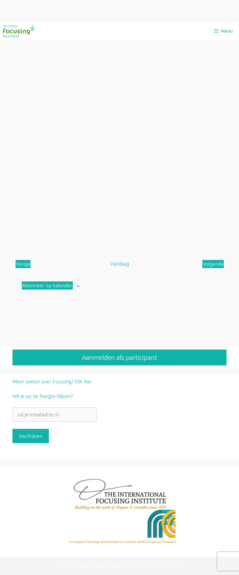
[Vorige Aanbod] (23, 264)
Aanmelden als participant (119, 357)
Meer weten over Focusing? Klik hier (52, 381)
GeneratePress (167, 566)
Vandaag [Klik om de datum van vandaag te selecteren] (119, 264)
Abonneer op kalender (47, 285)
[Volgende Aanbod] (213, 264)
